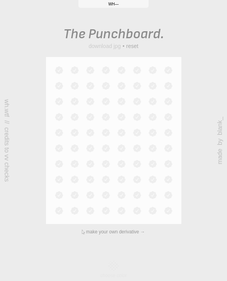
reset (132, 46)
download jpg (105, 46)
